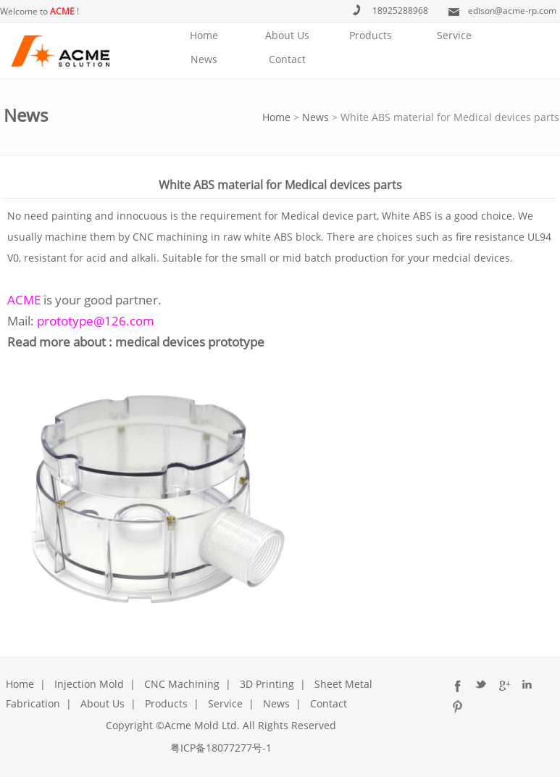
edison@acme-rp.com (512, 10)
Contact (287, 59)
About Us (287, 35)
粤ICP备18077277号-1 (221, 748)
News (204, 59)
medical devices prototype (189, 341)
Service (454, 35)
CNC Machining (182, 684)
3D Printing (267, 684)
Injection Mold (89, 684)
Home (204, 35)
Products (370, 35)
